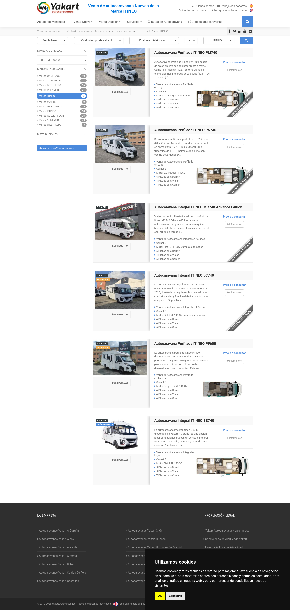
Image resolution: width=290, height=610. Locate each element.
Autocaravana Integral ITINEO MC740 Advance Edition (198, 207)
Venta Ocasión (110, 22)
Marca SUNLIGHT (49, 120)
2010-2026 (45, 603)
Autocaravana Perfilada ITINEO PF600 (185, 343)
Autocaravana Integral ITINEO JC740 (184, 275)
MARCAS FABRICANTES (62, 69)
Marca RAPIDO (47, 111)
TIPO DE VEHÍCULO (62, 60)
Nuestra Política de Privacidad (223, 547)
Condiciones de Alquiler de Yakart (225, 539)
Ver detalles (120, 91)
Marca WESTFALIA (50, 124)
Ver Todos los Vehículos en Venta (57, 148)
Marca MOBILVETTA (50, 106)
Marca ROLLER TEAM (51, 115)
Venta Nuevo (83, 22)
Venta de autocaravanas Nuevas (85, 31)
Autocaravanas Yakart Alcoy (55, 539)
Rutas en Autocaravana (165, 22)
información (234, 70)
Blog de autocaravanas (205, 22)
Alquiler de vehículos (52, 22)
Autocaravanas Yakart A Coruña (58, 530)
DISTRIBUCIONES (62, 134)
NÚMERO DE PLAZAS (62, 51)
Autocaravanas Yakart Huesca (146, 539)
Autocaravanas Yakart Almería (57, 556)
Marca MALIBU (47, 101)
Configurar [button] (175, 595)
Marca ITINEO (47, 95)
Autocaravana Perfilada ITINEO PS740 (185, 130)
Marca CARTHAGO (50, 75)
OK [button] (160, 595)
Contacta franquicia (213, 10)
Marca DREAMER (49, 89)
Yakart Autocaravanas (49, 31)
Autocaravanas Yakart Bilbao (56, 564)
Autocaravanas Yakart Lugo (144, 564)
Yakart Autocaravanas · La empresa (226, 530)
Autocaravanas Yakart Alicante (57, 547)
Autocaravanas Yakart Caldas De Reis (61, 572)
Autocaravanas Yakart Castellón (58, 581)
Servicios (134, 22)
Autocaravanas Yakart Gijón (144, 530)
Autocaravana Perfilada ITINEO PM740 (185, 52)
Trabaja (232, 6)
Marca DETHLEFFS (50, 85)
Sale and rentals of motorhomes (133, 603)
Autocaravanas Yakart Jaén (144, 556)
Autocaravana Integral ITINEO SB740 (184, 420)
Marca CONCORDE (50, 80)
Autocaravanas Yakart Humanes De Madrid (154, 547)
